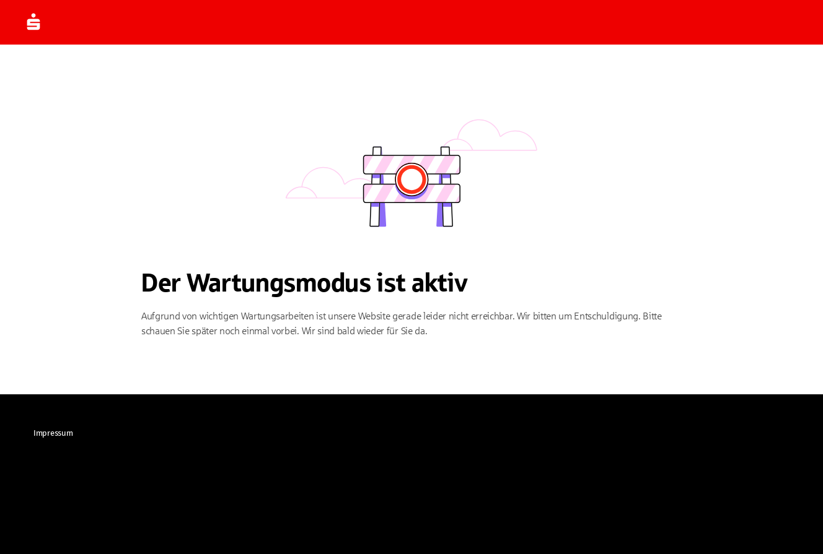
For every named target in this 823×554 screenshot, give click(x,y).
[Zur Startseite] (52, 22)
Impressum (53, 433)
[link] (53, 433)
